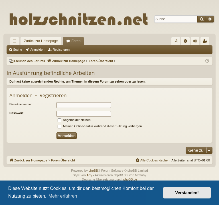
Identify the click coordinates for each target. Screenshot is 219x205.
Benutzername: (20, 104)
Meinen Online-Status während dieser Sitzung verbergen (100, 126)
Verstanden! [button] (187, 192)
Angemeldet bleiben (74, 120)
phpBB (93, 170)
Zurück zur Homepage (41, 41)
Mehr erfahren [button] (62, 196)
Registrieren (61, 49)
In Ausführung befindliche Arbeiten (51, 73)
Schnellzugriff (16, 42)
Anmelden (37, 49)
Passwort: (17, 113)
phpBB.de (130, 179)
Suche (17, 49)
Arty (89, 175)
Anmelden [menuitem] (196, 42)
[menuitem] (175, 41)
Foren (76, 41)
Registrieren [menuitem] (206, 42)
